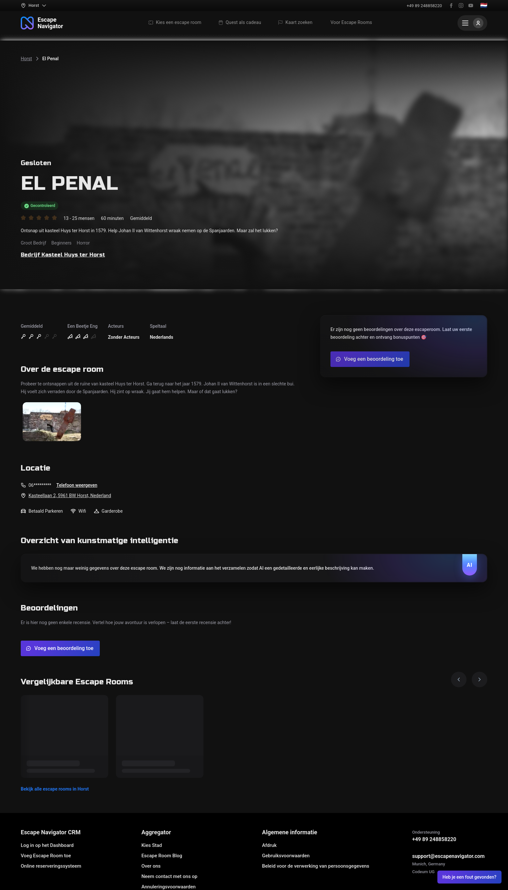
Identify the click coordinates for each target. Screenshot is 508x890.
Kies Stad (151, 845)
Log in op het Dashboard (47, 845)
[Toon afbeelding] (52, 422)
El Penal (50, 58)
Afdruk (269, 845)
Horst (26, 58)
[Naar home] (42, 23)
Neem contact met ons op (169, 876)
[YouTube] (471, 5)
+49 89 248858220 (424, 5)
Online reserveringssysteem (51, 866)
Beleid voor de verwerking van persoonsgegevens (315, 866)
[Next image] (479, 679)
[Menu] (472, 23)
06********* (40, 485)
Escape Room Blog (161, 856)
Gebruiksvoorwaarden (286, 856)
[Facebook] (451, 5)
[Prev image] (459, 679)
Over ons (150, 866)
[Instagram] (461, 5)
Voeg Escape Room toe (46, 856)
